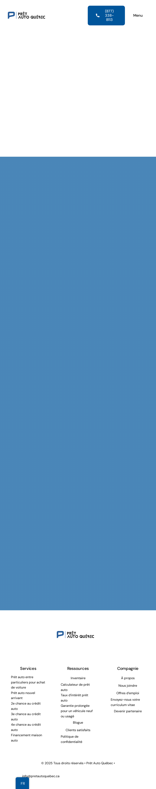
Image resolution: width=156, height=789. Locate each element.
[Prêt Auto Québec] (26, 5)
